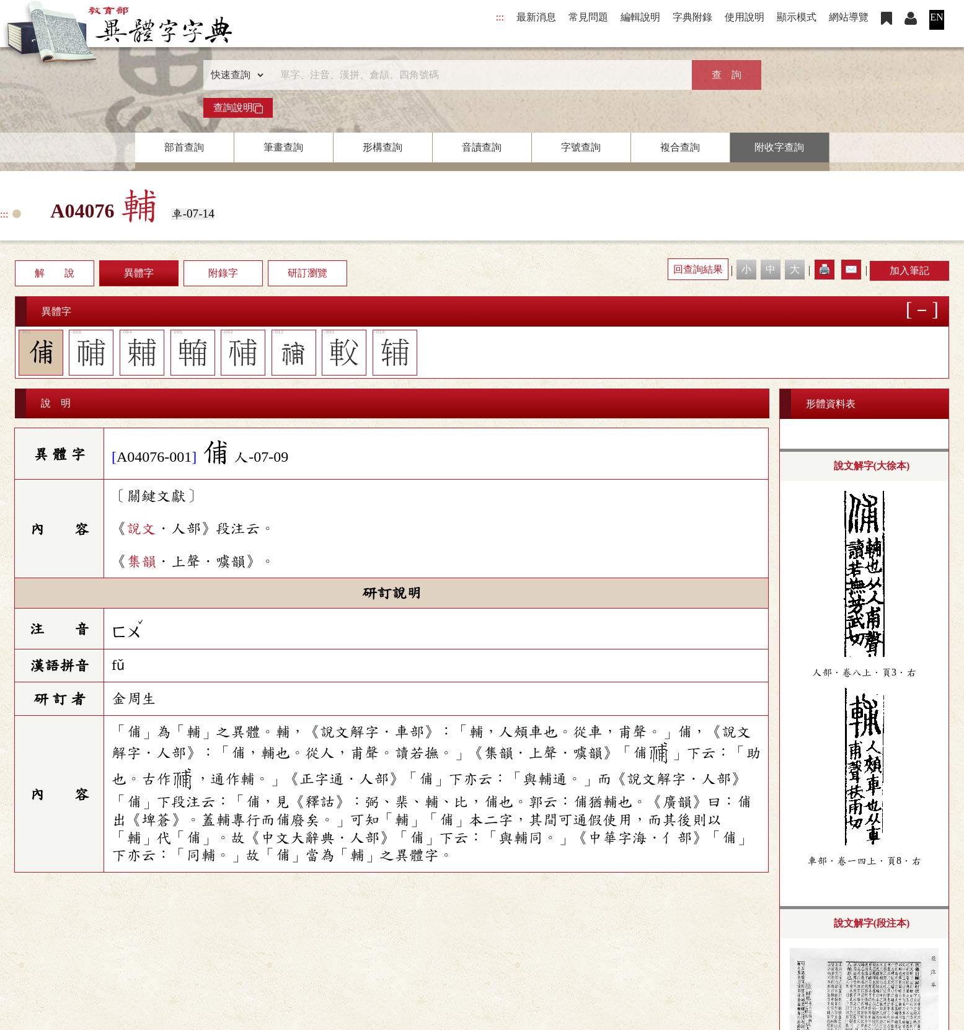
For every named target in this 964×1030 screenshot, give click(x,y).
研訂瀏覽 (307, 273)
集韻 (141, 561)
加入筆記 (909, 270)
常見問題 (588, 17)
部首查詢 (184, 147)
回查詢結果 (698, 269)
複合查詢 (680, 147)
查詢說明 (238, 107)
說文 (141, 528)
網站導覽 (849, 17)
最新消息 (536, 17)
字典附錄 (692, 17)
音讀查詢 (482, 147)
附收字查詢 (779, 147)
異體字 (139, 273)
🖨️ (824, 269)
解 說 (54, 273)
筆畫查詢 (283, 147)
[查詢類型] (234, 75)
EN (936, 17)
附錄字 (223, 273)
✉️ (851, 269)
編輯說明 (640, 17)
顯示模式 (796, 17)
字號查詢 (581, 147)
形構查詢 (382, 147)
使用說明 (744, 17)
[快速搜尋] (478, 75)
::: (500, 17)
